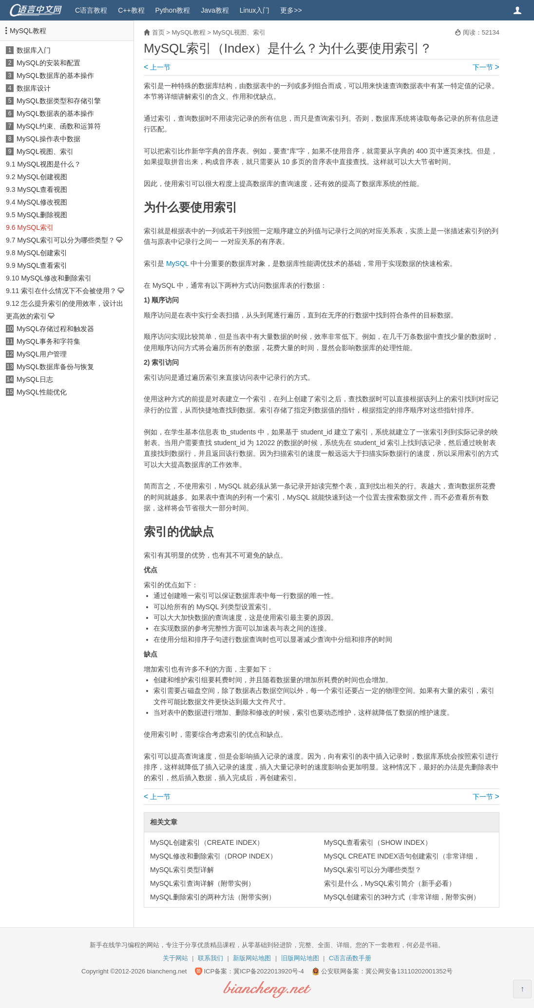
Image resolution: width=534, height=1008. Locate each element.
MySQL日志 (35, 379)
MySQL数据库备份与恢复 (55, 367)
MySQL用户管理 (42, 354)
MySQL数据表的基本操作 (55, 113)
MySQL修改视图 (42, 202)
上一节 (157, 67)
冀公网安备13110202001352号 (409, 971)
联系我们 (210, 958)
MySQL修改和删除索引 (56, 278)
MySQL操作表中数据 (48, 139)
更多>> (291, 10)
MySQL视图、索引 (45, 151)
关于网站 (175, 958)
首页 (158, 32)
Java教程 (215, 10)
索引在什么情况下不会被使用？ (68, 291)
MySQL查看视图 (42, 189)
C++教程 (131, 10)
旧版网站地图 (300, 958)
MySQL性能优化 (42, 392)
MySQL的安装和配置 (48, 63)
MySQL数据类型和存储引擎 (59, 101)
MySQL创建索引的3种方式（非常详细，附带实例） (402, 897)
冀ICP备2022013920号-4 (268, 971)
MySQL (177, 263)
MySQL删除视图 (42, 215)
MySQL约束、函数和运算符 (59, 126)
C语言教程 (91, 10)
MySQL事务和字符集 (48, 341)
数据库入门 (34, 50)
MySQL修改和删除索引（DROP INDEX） (213, 856)
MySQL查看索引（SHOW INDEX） (378, 842)
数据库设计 (34, 88)
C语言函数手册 (350, 958)
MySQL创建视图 (42, 177)
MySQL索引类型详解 (182, 870)
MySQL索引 (35, 227)
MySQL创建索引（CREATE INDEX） (207, 842)
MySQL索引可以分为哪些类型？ (66, 240)
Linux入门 (254, 10)
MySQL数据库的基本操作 (55, 75)
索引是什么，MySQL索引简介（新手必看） (390, 883)
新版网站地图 (252, 958)
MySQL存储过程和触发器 (55, 329)
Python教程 (173, 10)
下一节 (486, 67)
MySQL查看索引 (42, 265)
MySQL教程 (28, 31)
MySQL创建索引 (42, 253)
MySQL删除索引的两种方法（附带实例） (212, 897)
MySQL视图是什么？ (49, 164)
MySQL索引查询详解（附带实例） (202, 883)
